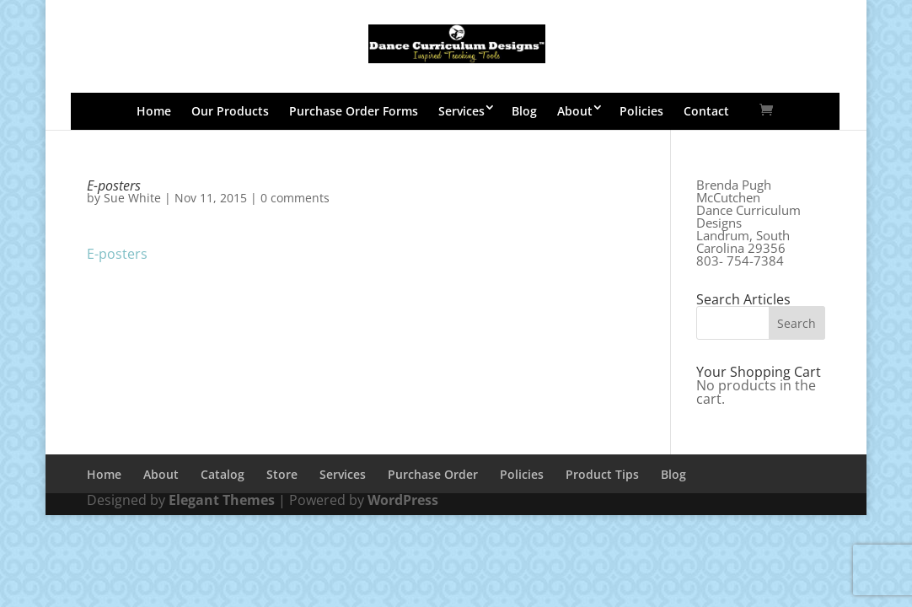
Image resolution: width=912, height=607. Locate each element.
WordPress (402, 500)
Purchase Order (433, 474)
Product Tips (602, 474)
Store (282, 474)
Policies (641, 111)
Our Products (230, 111)
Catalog (222, 474)
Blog (524, 111)
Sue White (132, 198)
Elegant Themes (222, 500)
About (575, 111)
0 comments (295, 198)
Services (461, 111)
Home (154, 111)
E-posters (117, 253)
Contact (706, 111)
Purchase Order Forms (353, 111)
